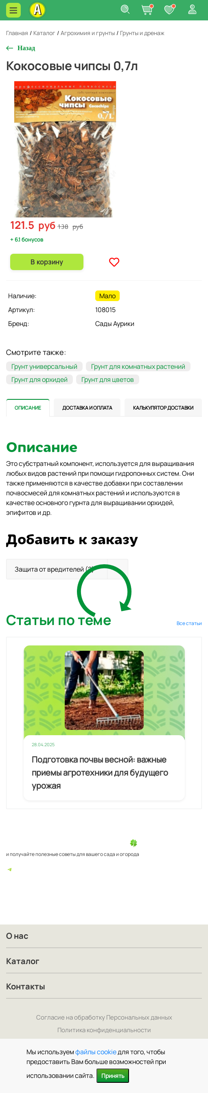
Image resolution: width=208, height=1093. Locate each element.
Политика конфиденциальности (104, 1030)
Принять (112, 1076)
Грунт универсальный (44, 366)
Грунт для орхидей (39, 379)
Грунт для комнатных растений (138, 366)
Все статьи (189, 623)
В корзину (47, 261)
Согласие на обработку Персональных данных (104, 1017)
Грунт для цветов (107, 379)
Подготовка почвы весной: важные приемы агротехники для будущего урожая (100, 772)
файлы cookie (95, 1051)
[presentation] (28, 408)
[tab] (28, 408)
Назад (26, 47)
